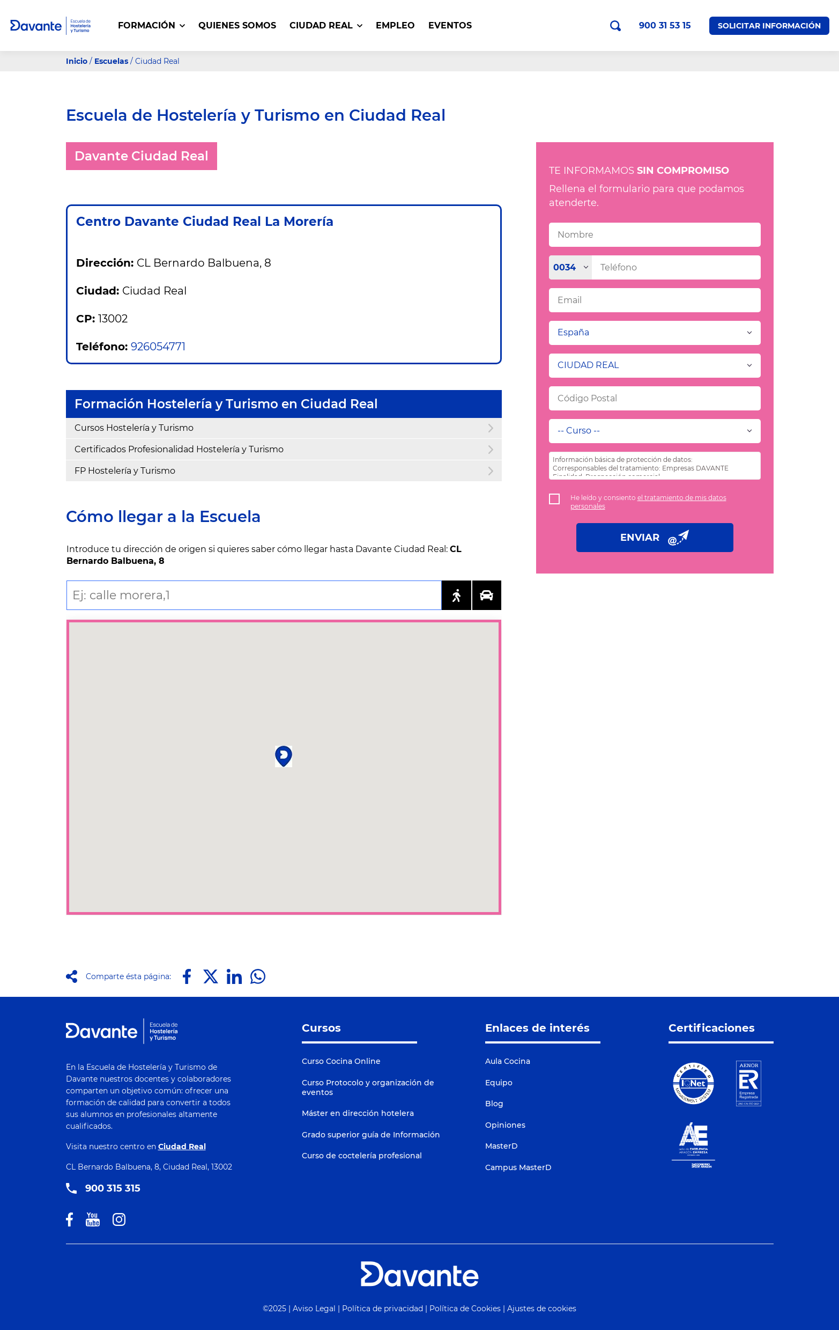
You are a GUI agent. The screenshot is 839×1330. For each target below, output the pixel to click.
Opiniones (505, 1125)
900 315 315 (112, 1188)
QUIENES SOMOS (237, 25)
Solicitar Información (769, 26)
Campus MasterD (518, 1167)
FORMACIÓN (151, 25)
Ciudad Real (182, 1146)
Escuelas (111, 61)
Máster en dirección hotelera (358, 1113)
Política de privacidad (382, 1308)
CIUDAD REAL (325, 25)
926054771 (158, 346)
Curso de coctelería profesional (362, 1155)
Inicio (76, 61)
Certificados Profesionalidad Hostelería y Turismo (284, 449)
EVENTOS (450, 25)
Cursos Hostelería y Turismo (284, 428)
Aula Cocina (507, 1061)
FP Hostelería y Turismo (284, 471)
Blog (494, 1103)
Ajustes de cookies (541, 1308)
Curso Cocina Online (341, 1061)
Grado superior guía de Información (371, 1135)
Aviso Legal (314, 1308)
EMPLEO (395, 25)
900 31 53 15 (665, 25)
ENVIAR (654, 538)
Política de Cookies (465, 1308)
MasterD (501, 1146)
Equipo (499, 1082)
